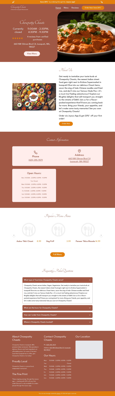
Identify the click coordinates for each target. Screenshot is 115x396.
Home (58, 8)
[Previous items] (14, 235)
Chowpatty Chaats (18, 7)
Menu (66, 8)
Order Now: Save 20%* (93, 8)
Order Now (66, 124)
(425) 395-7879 (36, 160)
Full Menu (57, 255)
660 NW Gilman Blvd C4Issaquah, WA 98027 (79, 160)
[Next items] (101, 235)
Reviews (75, 8)
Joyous (59, 393)
